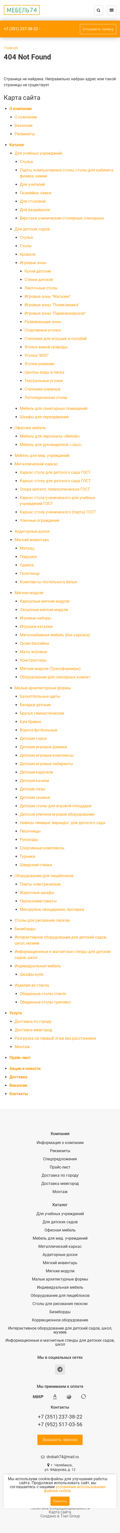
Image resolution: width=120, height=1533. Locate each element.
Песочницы (30, 831)
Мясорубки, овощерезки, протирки (52, 909)
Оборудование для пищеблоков (44, 875)
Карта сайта (60, 1512)
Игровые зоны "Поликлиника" (51, 305)
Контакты (18, 1093)
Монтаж (22, 1046)
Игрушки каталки (36, 626)
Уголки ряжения (39, 364)
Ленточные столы (40, 288)
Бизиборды (25, 928)
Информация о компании (60, 1143)
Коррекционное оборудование (60, 1320)
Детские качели (34, 780)
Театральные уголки (43, 380)
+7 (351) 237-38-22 (21, 29)
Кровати (27, 254)
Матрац (27, 548)
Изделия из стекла (32, 985)
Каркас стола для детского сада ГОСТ (55, 480)
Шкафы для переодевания (44, 417)
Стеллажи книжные (42, 389)
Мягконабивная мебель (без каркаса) (55, 635)
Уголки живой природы (46, 347)
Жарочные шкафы (37, 892)
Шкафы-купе (31, 974)
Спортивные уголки (42, 330)
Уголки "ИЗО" (36, 355)
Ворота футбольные (38, 730)
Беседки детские (35, 704)
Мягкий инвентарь (32, 539)
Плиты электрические (40, 884)
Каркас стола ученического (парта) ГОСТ (58, 512)
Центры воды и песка (44, 372)
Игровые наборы (35, 618)
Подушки (28, 556)
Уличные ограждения (39, 520)
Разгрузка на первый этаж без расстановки (55, 1038)
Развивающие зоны (42, 321)
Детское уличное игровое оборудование (57, 814)
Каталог (16, 144)
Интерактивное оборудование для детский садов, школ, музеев (60, 1330)
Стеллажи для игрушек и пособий (55, 338)
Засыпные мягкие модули (44, 609)
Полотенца (30, 573)
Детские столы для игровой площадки (55, 806)
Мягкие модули (29, 592)
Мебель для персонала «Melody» (50, 436)
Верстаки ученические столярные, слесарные (62, 218)
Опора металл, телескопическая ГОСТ (55, 489)
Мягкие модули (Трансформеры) (50, 668)
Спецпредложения (60, 1159)
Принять (60, 1501)
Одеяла (27, 565)
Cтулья (26, 161)
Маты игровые (33, 651)
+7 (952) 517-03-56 (60, 1424)
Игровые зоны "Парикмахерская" (55, 313)
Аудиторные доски (32, 531)
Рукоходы (29, 839)
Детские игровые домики (43, 747)
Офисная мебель (30, 427)
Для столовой (33, 201)
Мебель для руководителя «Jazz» (51, 444)
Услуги (15, 1013)
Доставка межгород (33, 1030)
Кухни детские (37, 271)
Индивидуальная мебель (38, 966)
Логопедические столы (45, 397)
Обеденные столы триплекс (45, 1002)
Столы (26, 246)
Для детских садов (32, 229)
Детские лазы (32, 789)
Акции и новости (25, 1068)
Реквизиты (25, 134)
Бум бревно (30, 721)
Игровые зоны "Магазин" (47, 296)
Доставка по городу (33, 1021)
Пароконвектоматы (38, 901)
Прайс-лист (20, 1057)
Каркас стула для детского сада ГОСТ (55, 472)
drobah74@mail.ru (63, 1456)
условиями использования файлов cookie (74, 1488)
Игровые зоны (33, 262)
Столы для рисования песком (42, 920)
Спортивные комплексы (42, 848)
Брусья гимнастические (42, 713)
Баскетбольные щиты (40, 696)
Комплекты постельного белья (48, 582)
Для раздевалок (35, 209)
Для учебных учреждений (38, 153)
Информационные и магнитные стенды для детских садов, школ (60, 1342)
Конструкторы (33, 660)
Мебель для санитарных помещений (53, 408)
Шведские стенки (36, 865)
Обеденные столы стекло (43, 993)
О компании (20, 108)
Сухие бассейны (34, 643)
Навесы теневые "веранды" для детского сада (62, 822)
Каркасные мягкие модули (45, 601)
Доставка (18, 1077)
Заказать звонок (60, 1439)
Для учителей (32, 184)
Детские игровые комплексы (46, 755)
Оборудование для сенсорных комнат (55, 677)
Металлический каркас (36, 464)
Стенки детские (38, 279)
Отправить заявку (98, 29)
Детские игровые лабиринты (46, 763)
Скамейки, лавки (35, 193)
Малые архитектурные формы (43, 688)
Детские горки (33, 738)
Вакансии (23, 125)
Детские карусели (36, 772)
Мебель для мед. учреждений (42, 455)
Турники (27, 856)
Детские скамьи (35, 797)
